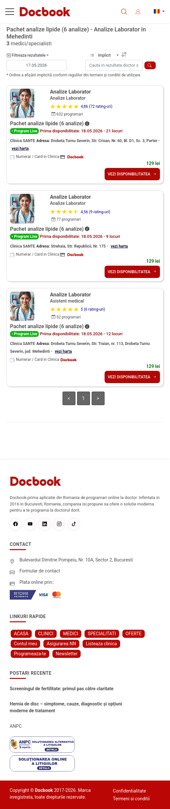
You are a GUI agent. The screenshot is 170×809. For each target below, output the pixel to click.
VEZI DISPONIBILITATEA (132, 174)
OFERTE (134, 633)
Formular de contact (39, 570)
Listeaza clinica (101, 643)
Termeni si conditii (131, 798)
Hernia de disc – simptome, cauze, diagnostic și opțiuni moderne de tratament (66, 707)
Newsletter (66, 653)
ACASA (21, 633)
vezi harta (20, 148)
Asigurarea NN (61, 643)
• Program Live (24, 131)
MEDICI (70, 633)
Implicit (103, 55)
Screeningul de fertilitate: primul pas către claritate (61, 688)
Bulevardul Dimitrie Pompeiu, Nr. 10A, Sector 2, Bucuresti (76, 559)
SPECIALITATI (102, 633)
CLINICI (45, 633)
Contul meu (25, 643)
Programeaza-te (30, 653)
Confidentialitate (129, 790)
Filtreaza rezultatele (26, 55)
